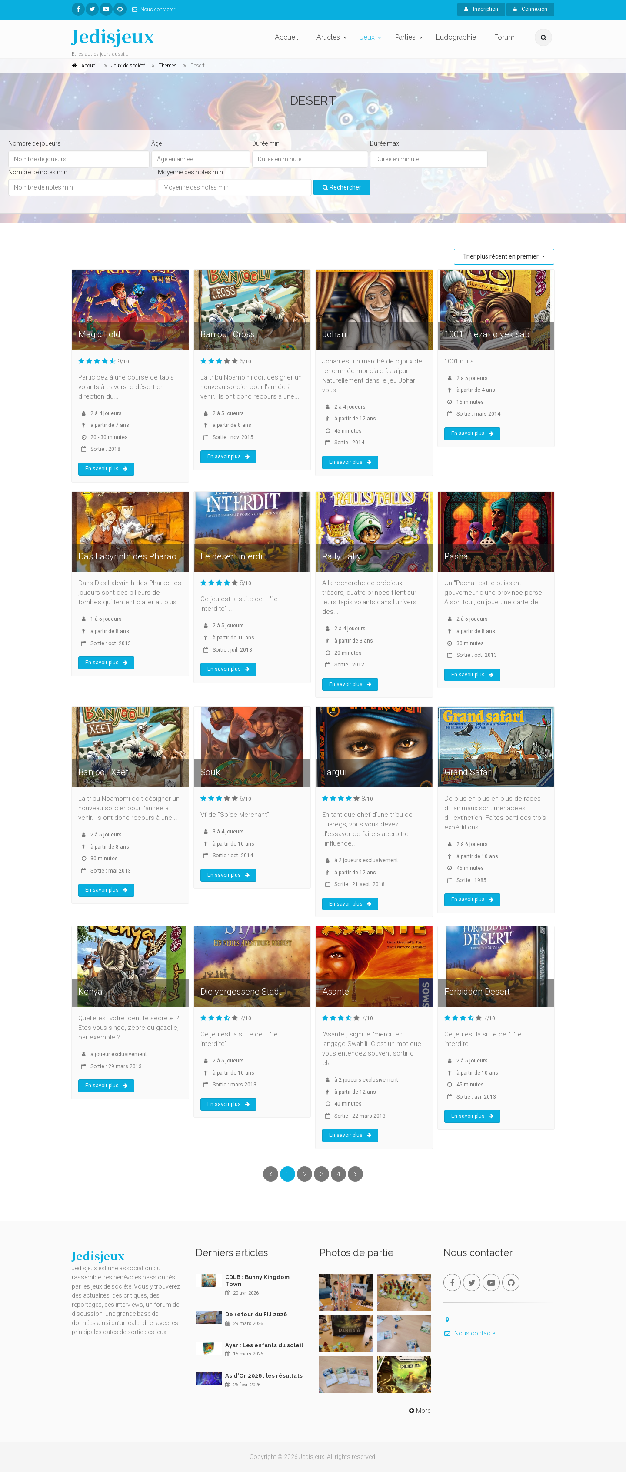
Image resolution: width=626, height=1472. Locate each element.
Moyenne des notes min (190, 172)
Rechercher (342, 187)
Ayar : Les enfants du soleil (264, 1345)
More (418, 1410)
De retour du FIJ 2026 (256, 1314)
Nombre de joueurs (34, 143)
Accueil (286, 37)
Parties (405, 37)
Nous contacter (152, 10)
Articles (328, 37)
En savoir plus (106, 469)
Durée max (384, 143)
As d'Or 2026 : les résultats (264, 1375)
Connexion (530, 9)
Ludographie (456, 37)
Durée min (266, 143)
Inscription (481, 9)
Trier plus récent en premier (501, 256)
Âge (156, 143)
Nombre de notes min (37, 172)
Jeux (367, 37)
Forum (504, 37)
